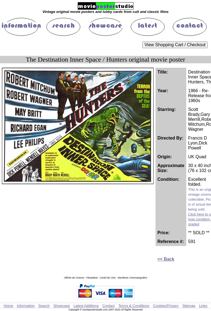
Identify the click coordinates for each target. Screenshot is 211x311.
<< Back (165, 259)
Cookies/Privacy (166, 306)
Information (26, 306)
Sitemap (188, 306)
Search (44, 306)
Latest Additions (86, 306)
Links (203, 306)
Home (8, 306)
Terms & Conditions (133, 306)
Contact (108, 306)
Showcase (61, 306)
